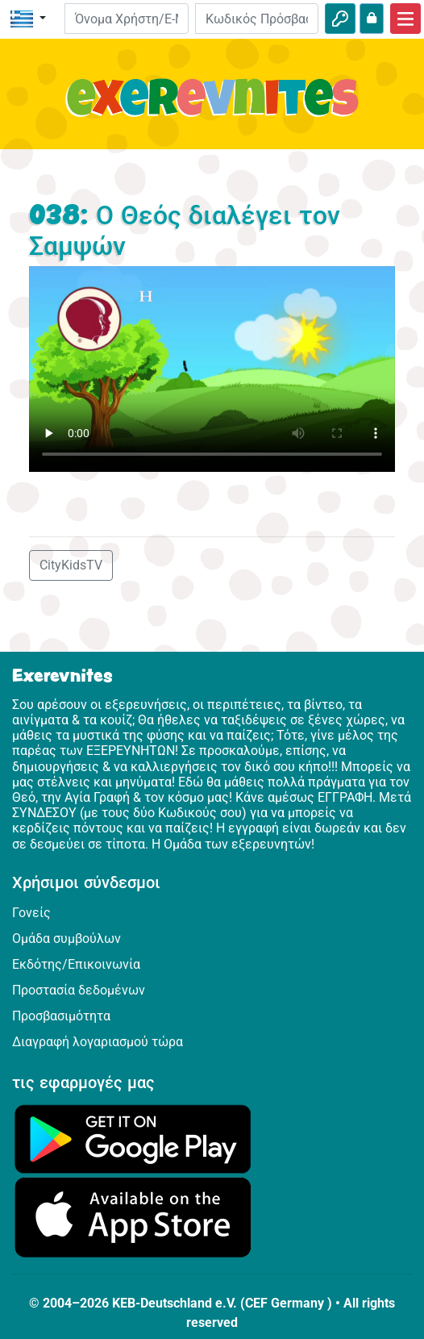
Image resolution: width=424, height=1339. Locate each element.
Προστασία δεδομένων (78, 990)
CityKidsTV (70, 565)
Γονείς (31, 912)
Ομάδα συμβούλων (66, 938)
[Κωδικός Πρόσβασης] (256, 18)
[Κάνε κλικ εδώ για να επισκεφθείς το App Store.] (133, 1216)
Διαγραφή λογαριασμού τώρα (97, 1041)
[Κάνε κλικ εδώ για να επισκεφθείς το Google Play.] (133, 1137)
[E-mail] (126, 18)
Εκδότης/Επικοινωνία (76, 964)
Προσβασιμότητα (61, 1016)
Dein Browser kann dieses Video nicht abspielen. (212, 369)
